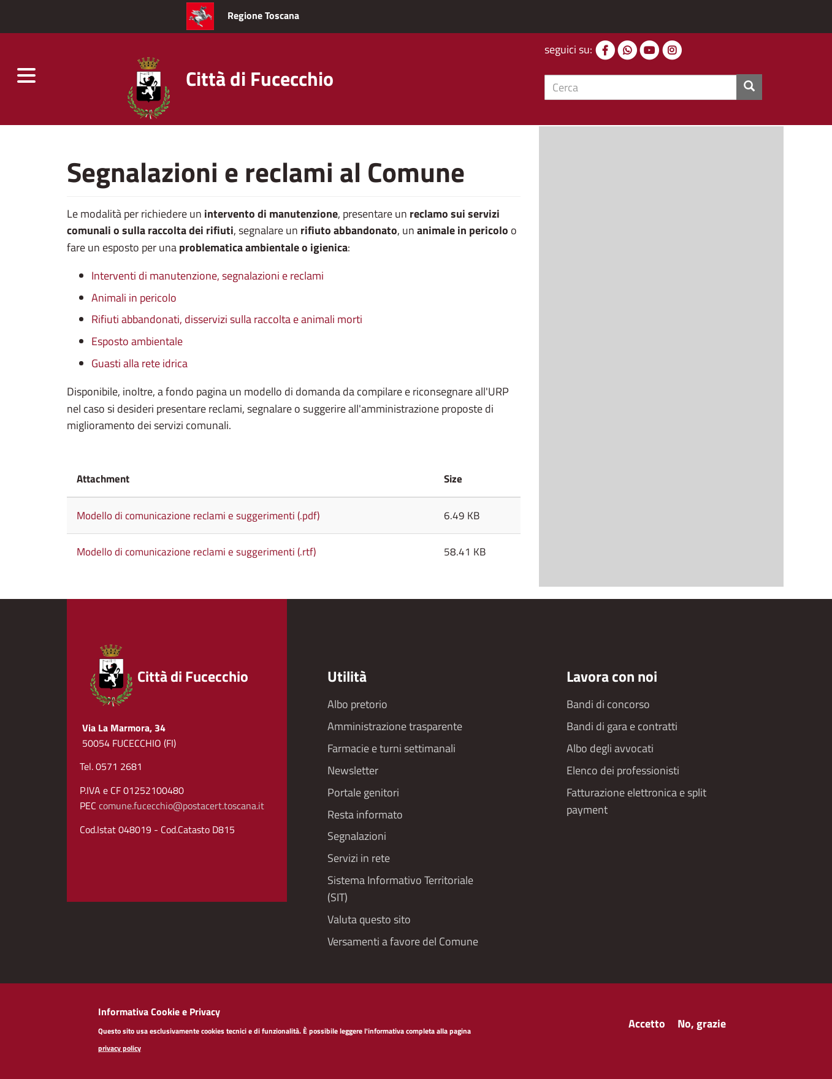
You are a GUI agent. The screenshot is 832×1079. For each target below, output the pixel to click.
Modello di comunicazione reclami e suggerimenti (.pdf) (198, 516)
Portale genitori (363, 792)
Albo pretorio (357, 704)
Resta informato (365, 814)
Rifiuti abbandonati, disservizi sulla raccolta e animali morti (226, 319)
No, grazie (701, 1027)
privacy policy (119, 1052)
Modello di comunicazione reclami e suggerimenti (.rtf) (196, 552)
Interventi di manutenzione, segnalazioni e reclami (207, 275)
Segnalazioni (356, 836)
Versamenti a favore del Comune (402, 941)
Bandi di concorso (608, 704)
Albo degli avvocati (610, 748)
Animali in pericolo (134, 297)
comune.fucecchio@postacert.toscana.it (181, 805)
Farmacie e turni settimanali (391, 748)
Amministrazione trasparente (394, 726)
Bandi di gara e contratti (622, 726)
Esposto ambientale (137, 341)
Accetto (646, 1027)
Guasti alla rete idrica (139, 363)
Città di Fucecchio (260, 78)
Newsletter (352, 770)
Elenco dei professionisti (623, 770)
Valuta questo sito (369, 919)
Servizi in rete (358, 858)
